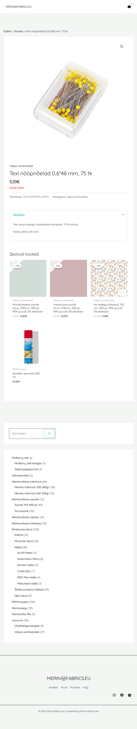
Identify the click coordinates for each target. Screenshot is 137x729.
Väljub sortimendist (21, 167)
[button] (121, 48)
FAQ (86, 690)
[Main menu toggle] (117, 7)
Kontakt (75, 690)
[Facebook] (122, 697)
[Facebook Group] (129, 697)
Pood (64, 690)
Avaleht (53, 690)
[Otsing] (49, 436)
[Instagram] (114, 697)
